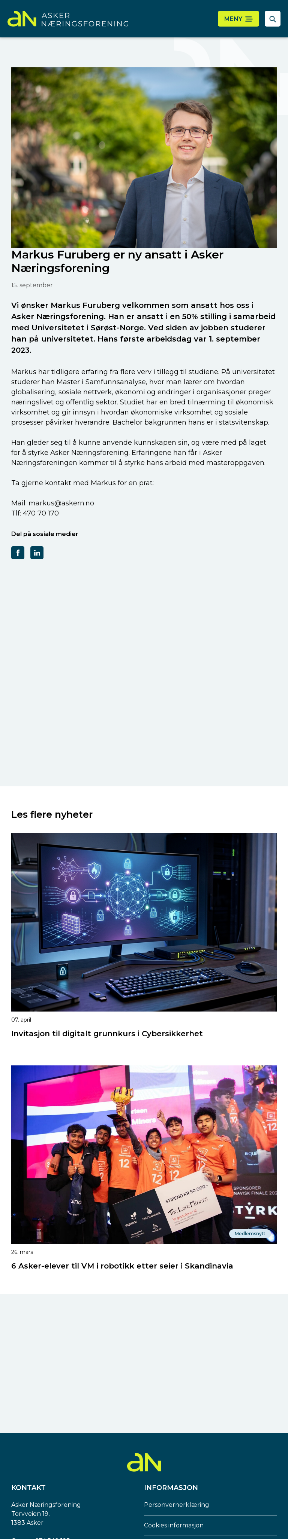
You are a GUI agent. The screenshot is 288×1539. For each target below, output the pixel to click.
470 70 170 (41, 513)
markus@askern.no (61, 503)
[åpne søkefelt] (272, 19)
